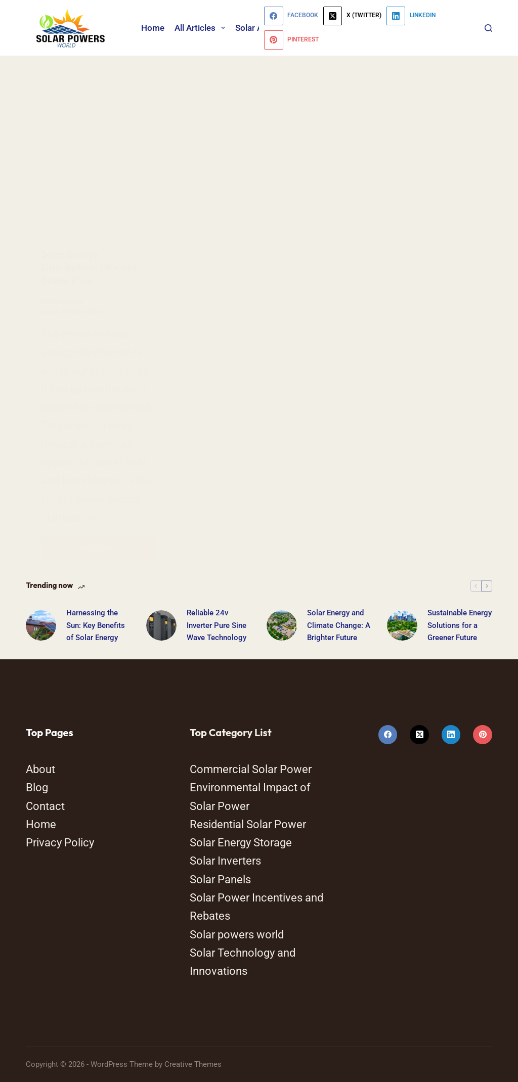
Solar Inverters (225, 860)
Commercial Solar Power (251, 769)
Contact (45, 806)
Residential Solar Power (248, 824)
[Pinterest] (291, 40)
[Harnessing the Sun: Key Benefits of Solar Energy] (41, 625)
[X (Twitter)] (352, 16)
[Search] (488, 28)
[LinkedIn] (411, 16)
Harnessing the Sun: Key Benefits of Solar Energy (95, 625)
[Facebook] (291, 16)
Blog (37, 787)
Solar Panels (220, 879)
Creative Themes (193, 1064)
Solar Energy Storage (241, 842)
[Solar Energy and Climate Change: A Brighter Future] (282, 625)
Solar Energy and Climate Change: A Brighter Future (338, 625)
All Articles (202, 28)
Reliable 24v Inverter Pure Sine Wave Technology (216, 625)
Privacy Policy (60, 842)
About (40, 769)
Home (152, 28)
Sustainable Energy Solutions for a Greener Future (459, 625)
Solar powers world (237, 934)
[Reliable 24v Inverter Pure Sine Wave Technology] (161, 625)
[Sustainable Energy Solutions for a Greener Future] (402, 625)
